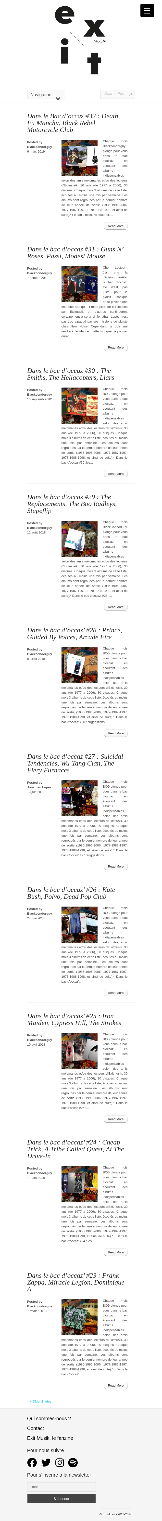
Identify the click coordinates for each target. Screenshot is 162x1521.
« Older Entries (40, 1401)
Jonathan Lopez (39, 787)
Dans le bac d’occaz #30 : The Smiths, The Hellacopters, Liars (70, 374)
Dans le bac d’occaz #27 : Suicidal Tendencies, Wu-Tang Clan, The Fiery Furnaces (75, 763)
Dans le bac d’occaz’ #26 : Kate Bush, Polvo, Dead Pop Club (71, 893)
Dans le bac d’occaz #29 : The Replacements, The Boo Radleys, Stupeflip (72, 503)
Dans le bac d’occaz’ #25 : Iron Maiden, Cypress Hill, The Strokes (74, 1019)
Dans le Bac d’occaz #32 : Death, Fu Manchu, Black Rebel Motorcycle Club (73, 122)
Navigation (45, 95)
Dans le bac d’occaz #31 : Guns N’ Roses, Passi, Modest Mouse (75, 252)
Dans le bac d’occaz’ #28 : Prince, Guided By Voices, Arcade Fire (74, 633)
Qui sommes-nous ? (49, 1418)
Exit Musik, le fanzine (50, 1438)
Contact (35, 1428)
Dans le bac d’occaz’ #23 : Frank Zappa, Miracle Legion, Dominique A (76, 1282)
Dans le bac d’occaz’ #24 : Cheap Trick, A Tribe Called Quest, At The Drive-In (75, 1149)
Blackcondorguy (39, 147)
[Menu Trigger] (147, 10)
